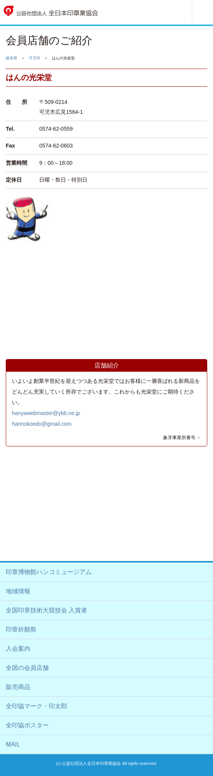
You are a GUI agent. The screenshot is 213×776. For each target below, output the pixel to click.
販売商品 (18, 687)
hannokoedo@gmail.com (41, 424)
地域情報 (18, 591)
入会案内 (18, 648)
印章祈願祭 (21, 629)
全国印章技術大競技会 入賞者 (46, 610)
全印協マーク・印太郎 (36, 706)
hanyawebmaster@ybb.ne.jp (46, 413)
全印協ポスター (27, 725)
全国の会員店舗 (27, 667)
